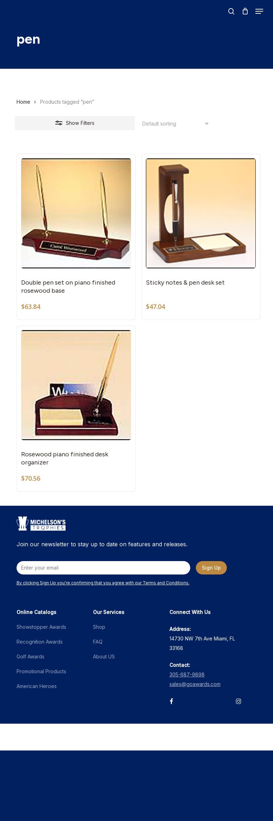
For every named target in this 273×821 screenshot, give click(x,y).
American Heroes (37, 686)
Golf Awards (30, 656)
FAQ (98, 642)
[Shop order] (173, 123)
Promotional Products (41, 671)
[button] (259, 11)
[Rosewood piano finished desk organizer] (76, 385)
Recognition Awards (40, 642)
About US (104, 656)
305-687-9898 (187, 674)
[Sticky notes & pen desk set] (201, 213)
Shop (99, 627)
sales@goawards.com (195, 684)
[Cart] (245, 11)
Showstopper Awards (41, 627)
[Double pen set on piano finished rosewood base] (76, 213)
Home (23, 102)
